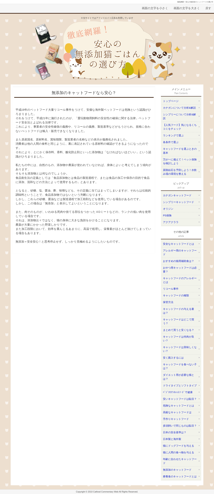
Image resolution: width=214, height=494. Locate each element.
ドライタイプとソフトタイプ (180, 385)
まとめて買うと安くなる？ (178, 330)
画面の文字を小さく (155, 8)
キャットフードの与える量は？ (178, 311)
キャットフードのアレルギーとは (180, 280)
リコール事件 (171, 288)
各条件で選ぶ (171, 142)
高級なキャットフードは (177, 412)
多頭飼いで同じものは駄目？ (180, 425)
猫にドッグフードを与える (178, 445)
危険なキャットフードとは (178, 405)
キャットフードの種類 (176, 295)
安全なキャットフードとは (178, 243)
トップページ (171, 101)
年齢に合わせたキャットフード (180, 461)
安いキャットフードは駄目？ (180, 398)
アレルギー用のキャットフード (180, 252)
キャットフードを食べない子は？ (180, 366)
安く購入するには (173, 357)
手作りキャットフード (176, 419)
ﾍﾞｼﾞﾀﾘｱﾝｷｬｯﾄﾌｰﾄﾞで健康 (178, 392)
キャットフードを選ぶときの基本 (180, 150)
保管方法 (168, 302)
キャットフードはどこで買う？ (178, 321)
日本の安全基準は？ (174, 432)
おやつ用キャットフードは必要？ (180, 269)
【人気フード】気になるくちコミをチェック (180, 127)
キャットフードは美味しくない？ (180, 349)
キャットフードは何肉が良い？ (178, 338)
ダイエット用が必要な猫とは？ (178, 376)
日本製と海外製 (172, 439)
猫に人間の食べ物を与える (178, 452)
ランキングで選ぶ (173, 135)
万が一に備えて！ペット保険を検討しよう (180, 161)
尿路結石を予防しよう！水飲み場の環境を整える (180, 172)
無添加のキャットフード (177, 469)
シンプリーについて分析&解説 (179, 116)
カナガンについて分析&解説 (179, 107)
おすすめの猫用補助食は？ (178, 261)
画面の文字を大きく (187, 8)
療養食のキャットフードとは (180, 476)
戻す (208, 8)
